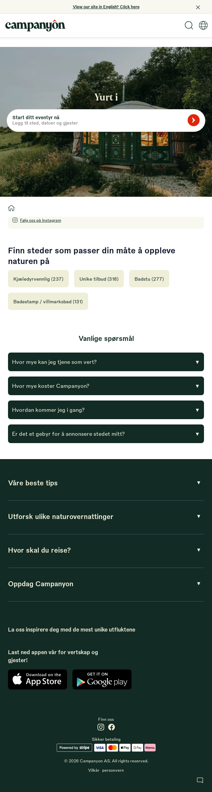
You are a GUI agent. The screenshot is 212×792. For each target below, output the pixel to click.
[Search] (189, 25)
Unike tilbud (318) (99, 278)
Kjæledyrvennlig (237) (38, 278)
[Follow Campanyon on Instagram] (36, 220)
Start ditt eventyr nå (35, 117)
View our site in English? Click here (106, 6)
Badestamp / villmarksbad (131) (48, 301)
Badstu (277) (149, 278)
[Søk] (194, 120)
